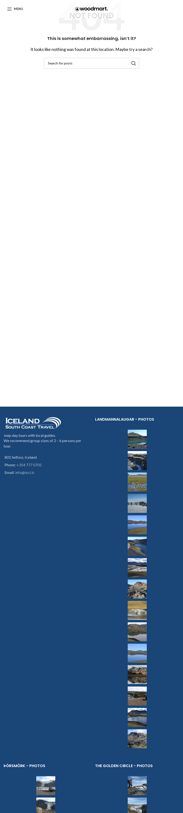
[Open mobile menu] (15, 9)
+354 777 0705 (29, 464)
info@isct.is (24, 472)
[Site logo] (91, 8)
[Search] (91, 63)
